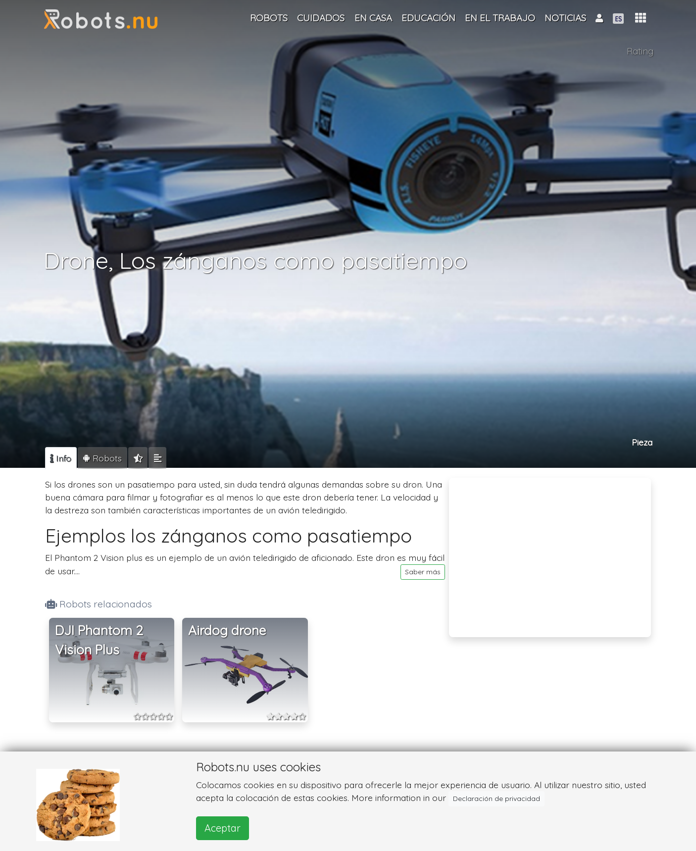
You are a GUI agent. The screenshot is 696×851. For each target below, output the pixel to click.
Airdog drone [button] (227, 630)
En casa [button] (373, 18)
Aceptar (222, 828)
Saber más (423, 571)
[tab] (61, 458)
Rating (640, 51)
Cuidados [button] (321, 18)
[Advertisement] (550, 551)
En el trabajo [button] (500, 18)
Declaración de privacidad (496, 798)
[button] (640, 18)
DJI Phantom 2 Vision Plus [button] (99, 640)
